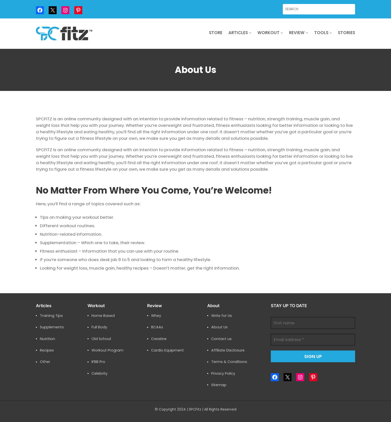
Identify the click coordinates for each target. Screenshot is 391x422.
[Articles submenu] (250, 32)
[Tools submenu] (330, 32)
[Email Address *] (313, 340)
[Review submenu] (307, 32)
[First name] (313, 323)
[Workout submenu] (282, 32)
